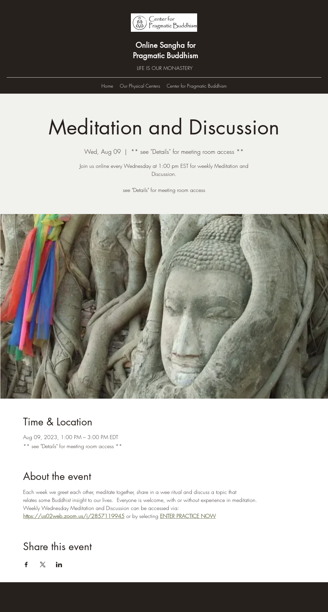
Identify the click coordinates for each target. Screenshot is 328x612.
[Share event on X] (42, 564)
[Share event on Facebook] (26, 564)
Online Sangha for (165, 45)
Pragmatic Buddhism (165, 55)
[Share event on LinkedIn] (59, 564)
